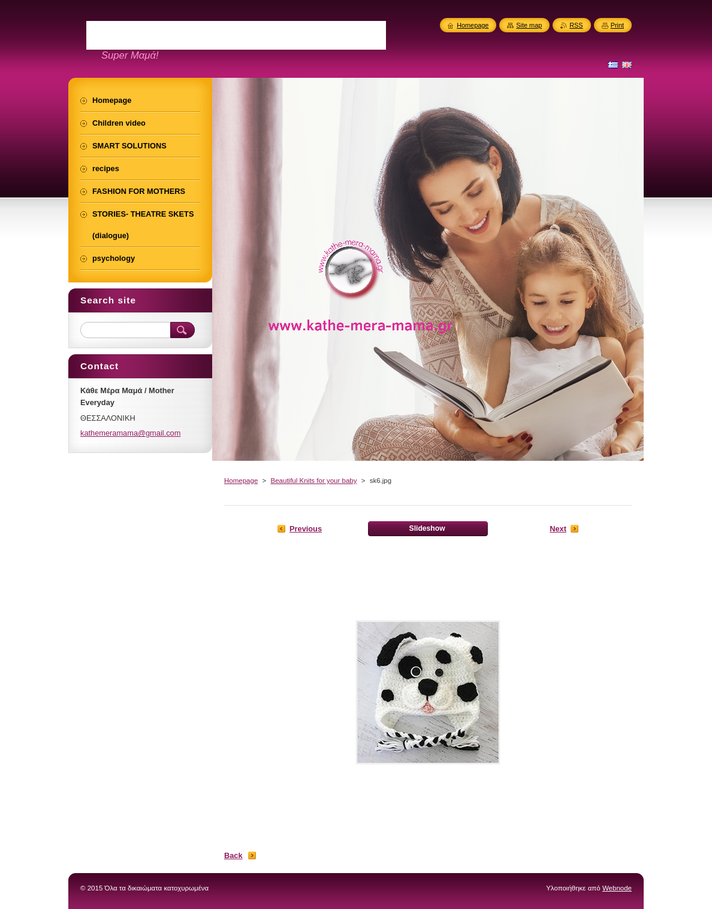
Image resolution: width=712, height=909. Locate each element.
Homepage (241, 480)
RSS (576, 25)
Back (233, 855)
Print (617, 25)
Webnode (617, 888)
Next (558, 528)
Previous (305, 528)
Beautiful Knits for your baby (313, 480)
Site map (529, 25)
